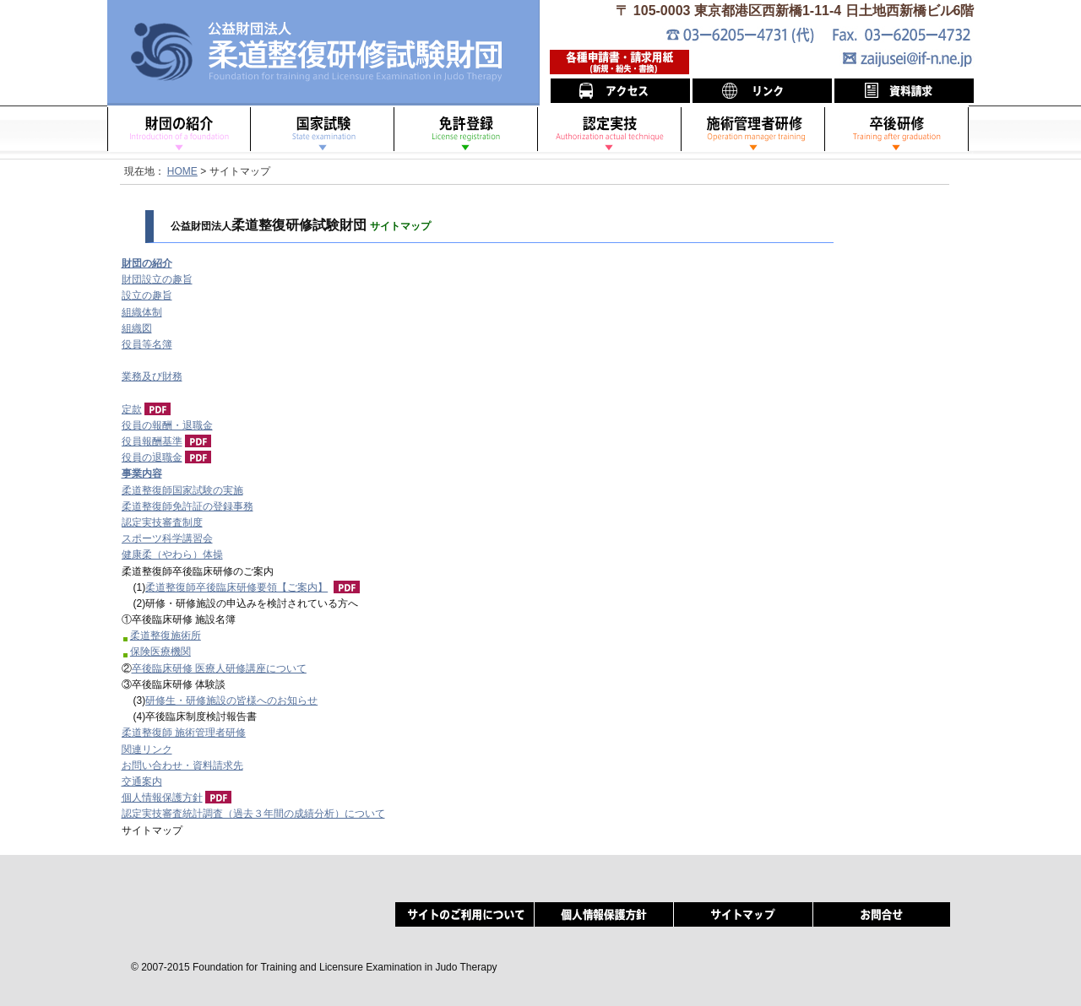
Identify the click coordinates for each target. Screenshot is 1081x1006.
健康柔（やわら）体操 (172, 554)
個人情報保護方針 (162, 797)
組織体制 (142, 312)
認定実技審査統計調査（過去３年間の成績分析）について (253, 813)
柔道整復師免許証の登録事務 (187, 506)
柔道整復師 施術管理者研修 (184, 732)
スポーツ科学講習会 (167, 538)
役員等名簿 (147, 344)
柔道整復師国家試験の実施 (182, 490)
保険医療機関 (160, 651)
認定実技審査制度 (162, 522)
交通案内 (142, 781)
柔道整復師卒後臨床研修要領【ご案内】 (236, 587)
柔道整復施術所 (165, 635)
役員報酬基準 (152, 441)
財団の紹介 (147, 263)
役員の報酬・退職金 (167, 425)
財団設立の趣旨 (157, 279)
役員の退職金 (152, 457)
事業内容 (142, 473)
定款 (132, 409)
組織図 (137, 328)
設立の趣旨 (147, 295)
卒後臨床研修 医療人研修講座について (219, 668)
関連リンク (147, 749)
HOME (182, 171)
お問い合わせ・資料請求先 (182, 765)
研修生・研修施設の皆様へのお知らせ (231, 700)
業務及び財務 (152, 376)
